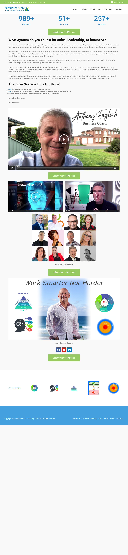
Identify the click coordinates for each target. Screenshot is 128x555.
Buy (9, 91)
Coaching (118, 9)
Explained (84, 9)
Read (111, 9)
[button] (64, 139)
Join (9, 89)
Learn (99, 9)
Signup (121, 2)
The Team (75, 9)
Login (115, 2)
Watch (105, 9)
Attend (92, 9)
